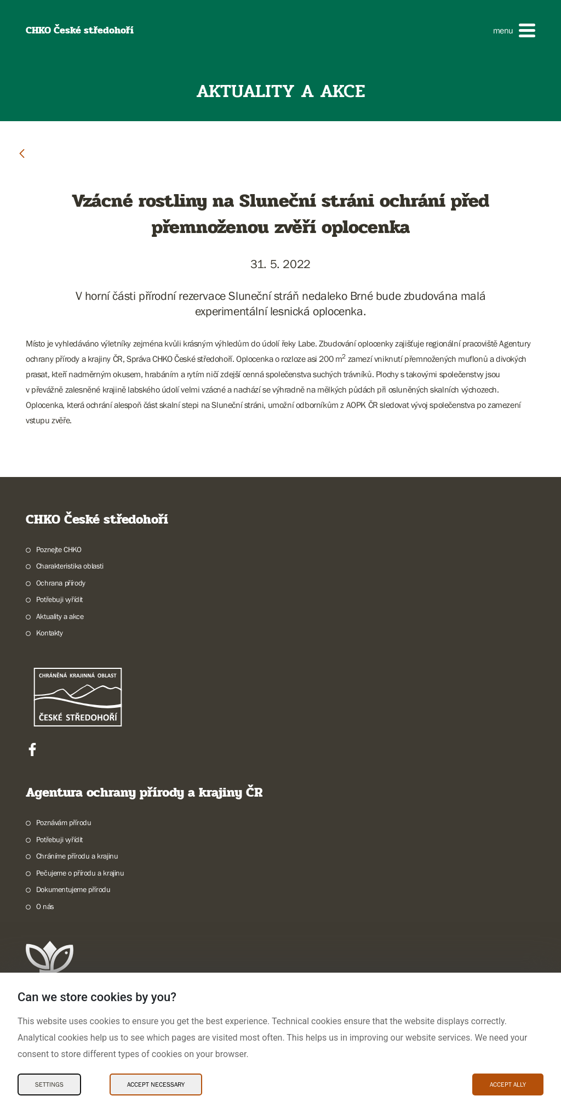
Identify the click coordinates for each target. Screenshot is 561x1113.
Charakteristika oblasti (70, 565)
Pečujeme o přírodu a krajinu (80, 872)
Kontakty (49, 632)
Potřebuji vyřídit (59, 599)
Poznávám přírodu (63, 822)
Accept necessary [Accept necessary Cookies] (156, 1084)
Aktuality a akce (60, 616)
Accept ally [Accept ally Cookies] (508, 1084)
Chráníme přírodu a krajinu (77, 855)
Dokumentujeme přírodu (73, 889)
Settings (49, 1084)
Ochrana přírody (60, 582)
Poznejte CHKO (59, 549)
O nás (45, 906)
